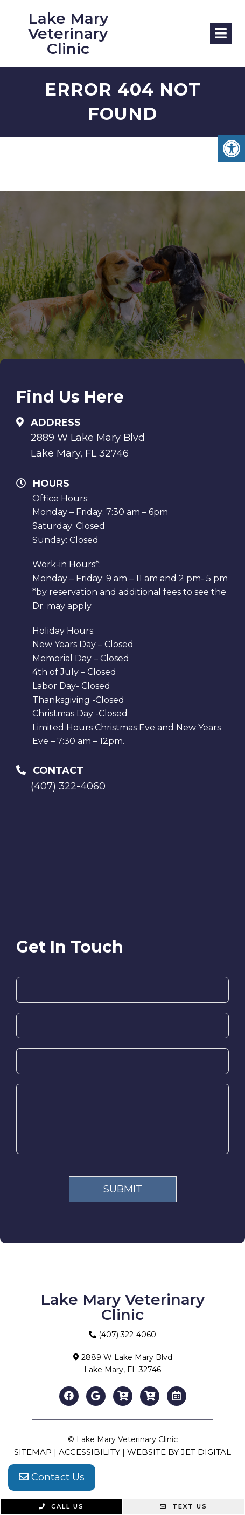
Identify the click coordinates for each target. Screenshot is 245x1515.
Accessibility (89, 1452)
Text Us (183, 1506)
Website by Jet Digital (179, 1452)
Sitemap (33, 1452)
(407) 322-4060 (68, 786)
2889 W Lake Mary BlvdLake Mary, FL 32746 (88, 445)
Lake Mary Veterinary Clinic (68, 33)
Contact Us (52, 1477)
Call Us (61, 1506)
